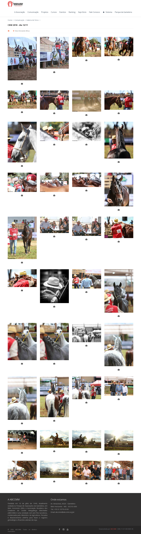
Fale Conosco (94, 12)
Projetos (44, 12)
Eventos (62, 12)
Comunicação (33, 12)
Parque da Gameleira (123, 12)
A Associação (19, 12)
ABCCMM (113, 529)
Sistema (107, 12)
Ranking (72, 12)
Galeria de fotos (32, 20)
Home (10, 20)
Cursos (54, 12)
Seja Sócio (82, 12)
